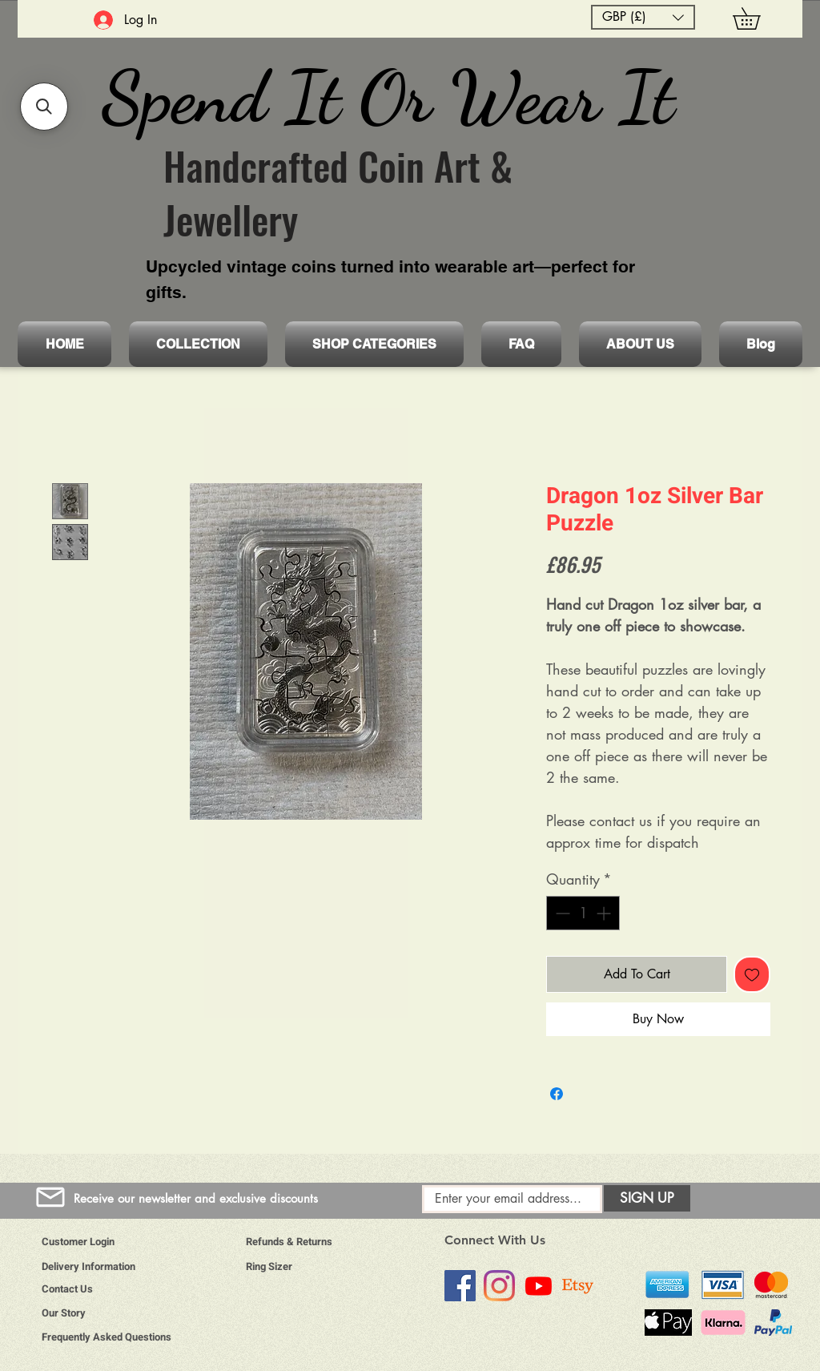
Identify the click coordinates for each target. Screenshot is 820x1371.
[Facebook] (460, 1285)
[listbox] (643, 17)
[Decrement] (561, 913)
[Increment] (605, 913)
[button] (643, 17)
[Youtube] (538, 1285)
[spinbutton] (583, 913)
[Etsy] (577, 1285)
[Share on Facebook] (556, 1093)
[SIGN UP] (647, 1198)
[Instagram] (499, 1285)
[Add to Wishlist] (752, 974)
